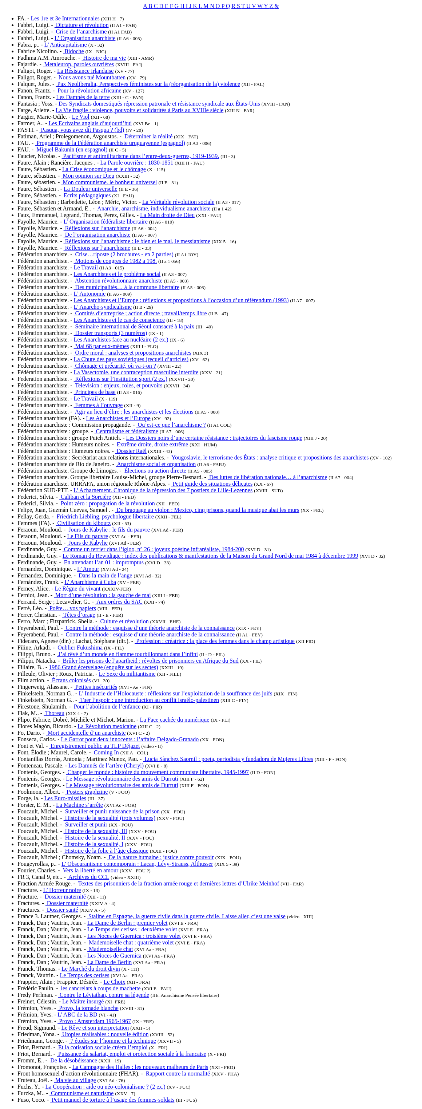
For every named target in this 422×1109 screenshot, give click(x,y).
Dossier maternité (64, 896)
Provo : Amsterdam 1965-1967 (94, 1021)
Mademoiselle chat (110, 949)
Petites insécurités (95, 687)
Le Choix (114, 982)
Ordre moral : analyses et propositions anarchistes (132, 353)
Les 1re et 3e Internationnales (65, 18)
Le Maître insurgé (83, 1001)
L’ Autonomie (90, 294)
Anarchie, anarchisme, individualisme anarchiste (153, 208)
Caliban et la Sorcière (85, 497)
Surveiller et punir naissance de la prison (112, 811)
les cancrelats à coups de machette (100, 988)
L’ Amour (88, 569)
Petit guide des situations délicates (212, 484)
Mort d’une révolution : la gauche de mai (102, 595)
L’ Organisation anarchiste (85, 38)
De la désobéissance (73, 1060)
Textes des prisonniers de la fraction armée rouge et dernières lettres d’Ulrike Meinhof (178, 883)
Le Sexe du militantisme (127, 674)
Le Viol (80, 117)
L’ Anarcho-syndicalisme (103, 307)
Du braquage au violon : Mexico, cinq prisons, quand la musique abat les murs (207, 510)
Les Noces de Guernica (114, 955)
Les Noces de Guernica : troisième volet (134, 936)
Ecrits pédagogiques (86, 195)
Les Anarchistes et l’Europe (118, 418)
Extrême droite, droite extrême (151, 444)
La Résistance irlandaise (85, 71)
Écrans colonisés (71, 680)
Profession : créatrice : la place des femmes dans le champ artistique (215, 641)
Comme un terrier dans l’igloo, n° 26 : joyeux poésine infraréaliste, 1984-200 (153, 549)
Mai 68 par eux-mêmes (101, 346)
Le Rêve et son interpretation (95, 1028)
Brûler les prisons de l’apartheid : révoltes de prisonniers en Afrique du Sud (149, 661)
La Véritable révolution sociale (178, 202)
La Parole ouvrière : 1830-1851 (136, 162)
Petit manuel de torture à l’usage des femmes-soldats (112, 1100)
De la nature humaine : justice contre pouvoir (160, 857)
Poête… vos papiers (72, 608)
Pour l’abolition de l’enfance (106, 706)
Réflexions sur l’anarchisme (97, 228)
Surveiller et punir (85, 824)
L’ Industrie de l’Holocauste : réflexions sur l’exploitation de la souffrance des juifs (175, 693)
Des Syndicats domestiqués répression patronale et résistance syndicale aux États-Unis (159, 103)
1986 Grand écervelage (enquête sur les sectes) (103, 667)
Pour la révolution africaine (89, 90)
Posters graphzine (86, 792)
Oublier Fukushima (79, 647)
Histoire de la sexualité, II (95, 837)
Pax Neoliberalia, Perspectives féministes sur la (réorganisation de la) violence (148, 84)
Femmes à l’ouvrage (98, 405)
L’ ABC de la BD (77, 1014)
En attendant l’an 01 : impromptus (103, 562)
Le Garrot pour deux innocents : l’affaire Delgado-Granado (130, 739)
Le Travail (86, 267)
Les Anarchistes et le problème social (117, 274)
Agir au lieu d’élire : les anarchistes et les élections (134, 412)
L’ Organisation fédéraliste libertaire (106, 221)
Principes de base (95, 392)
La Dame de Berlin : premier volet (127, 923)
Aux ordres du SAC (119, 602)
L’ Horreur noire (62, 890)
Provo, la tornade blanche (88, 1008)
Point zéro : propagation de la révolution (107, 503)
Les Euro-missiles (65, 798)
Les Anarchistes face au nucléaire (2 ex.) (121, 339)
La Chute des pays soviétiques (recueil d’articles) (131, 359)
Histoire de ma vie (103, 58)
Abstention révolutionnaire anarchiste (118, 280)
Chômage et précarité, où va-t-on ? (115, 366)
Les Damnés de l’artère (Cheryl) (106, 765)
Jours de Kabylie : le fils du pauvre (108, 529)
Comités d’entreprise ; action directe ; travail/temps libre (140, 313)
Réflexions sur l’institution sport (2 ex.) (120, 379)
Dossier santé (61, 910)
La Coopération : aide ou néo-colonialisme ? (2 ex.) (105, 1087)
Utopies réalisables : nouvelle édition (104, 1034)
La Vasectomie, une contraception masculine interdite (136, 372)
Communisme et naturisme (81, 1093)
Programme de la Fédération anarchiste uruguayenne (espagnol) (110, 143)
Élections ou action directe (154, 470)
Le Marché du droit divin (90, 969)
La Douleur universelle (91, 189)
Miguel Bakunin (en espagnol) (71, 149)
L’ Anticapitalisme (65, 45)
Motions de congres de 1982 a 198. (115, 261)
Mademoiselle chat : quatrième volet (130, 942)
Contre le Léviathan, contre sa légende (103, 995)
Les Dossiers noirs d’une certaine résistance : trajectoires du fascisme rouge (214, 438)
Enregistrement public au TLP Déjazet (94, 746)
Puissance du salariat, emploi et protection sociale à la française (131, 1054)
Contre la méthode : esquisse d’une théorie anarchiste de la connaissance (149, 628)
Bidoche (73, 51)
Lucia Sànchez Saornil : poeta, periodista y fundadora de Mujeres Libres (228, 759)
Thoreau (54, 713)
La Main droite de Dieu (167, 215)
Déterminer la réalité (147, 136)
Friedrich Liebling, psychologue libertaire (104, 516)
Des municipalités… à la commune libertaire (127, 287)
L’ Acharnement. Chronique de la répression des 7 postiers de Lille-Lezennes (162, 490)
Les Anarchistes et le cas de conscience (119, 320)
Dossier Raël (131, 451)
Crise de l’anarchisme (81, 31)
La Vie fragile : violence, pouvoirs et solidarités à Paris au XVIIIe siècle (139, 110)
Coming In (105, 752)
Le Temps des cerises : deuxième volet (132, 929)
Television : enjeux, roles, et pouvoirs (118, 385)
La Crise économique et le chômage (104, 169)
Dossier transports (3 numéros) (110, 333)
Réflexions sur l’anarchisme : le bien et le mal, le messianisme (137, 241)
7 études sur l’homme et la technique (112, 1041)
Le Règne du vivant (77, 588)
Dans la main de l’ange (104, 575)
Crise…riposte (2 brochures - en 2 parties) (124, 254)
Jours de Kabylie (87, 543)
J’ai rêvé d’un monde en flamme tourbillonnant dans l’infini (127, 654)
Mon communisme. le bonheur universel (109, 182)
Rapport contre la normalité (177, 1073)
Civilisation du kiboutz (83, 523)
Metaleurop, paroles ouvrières (78, 64)
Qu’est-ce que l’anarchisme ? (171, 425)
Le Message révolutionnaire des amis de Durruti (122, 778)
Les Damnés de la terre (83, 97)
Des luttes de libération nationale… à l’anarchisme (267, 477)
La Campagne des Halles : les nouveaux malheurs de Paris (140, 1067)
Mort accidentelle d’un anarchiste (86, 733)
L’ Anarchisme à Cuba (90, 582)
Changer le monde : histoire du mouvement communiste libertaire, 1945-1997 (157, 772)
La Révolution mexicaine (106, 726)
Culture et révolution (124, 621)
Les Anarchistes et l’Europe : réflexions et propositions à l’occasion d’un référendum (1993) (181, 300)
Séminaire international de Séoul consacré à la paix (134, 326)
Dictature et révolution (82, 25)
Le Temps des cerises (85, 975)
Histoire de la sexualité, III (95, 831)
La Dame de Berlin (109, 962)
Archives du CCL (88, 877)
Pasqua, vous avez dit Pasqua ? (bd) (82, 130)
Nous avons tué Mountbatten (91, 77)
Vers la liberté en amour (90, 870)
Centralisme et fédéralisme (126, 431)
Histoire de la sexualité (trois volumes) (109, 818)
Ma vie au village (75, 1080)
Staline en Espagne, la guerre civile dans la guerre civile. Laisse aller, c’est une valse (186, 916)
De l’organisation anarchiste (97, 235)
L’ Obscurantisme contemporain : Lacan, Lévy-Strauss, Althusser (137, 864)
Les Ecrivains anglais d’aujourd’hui (90, 123)
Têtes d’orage (78, 615)
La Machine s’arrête (79, 805)
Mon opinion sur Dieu (87, 176)
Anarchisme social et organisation (156, 464)
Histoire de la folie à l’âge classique (106, 851)
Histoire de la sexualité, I (93, 844)
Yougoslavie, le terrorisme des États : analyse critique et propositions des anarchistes (269, 457)
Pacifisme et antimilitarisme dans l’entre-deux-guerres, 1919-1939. (140, 156)
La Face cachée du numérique (174, 720)
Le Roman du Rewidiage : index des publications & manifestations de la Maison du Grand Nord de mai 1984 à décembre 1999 (210, 556)
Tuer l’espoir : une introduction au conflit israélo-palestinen (149, 700)
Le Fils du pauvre (87, 536)
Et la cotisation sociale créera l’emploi (102, 1047)
